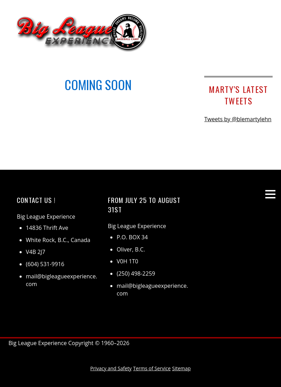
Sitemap (181, 368)
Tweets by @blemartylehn (237, 119)
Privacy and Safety (111, 368)
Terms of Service (152, 368)
